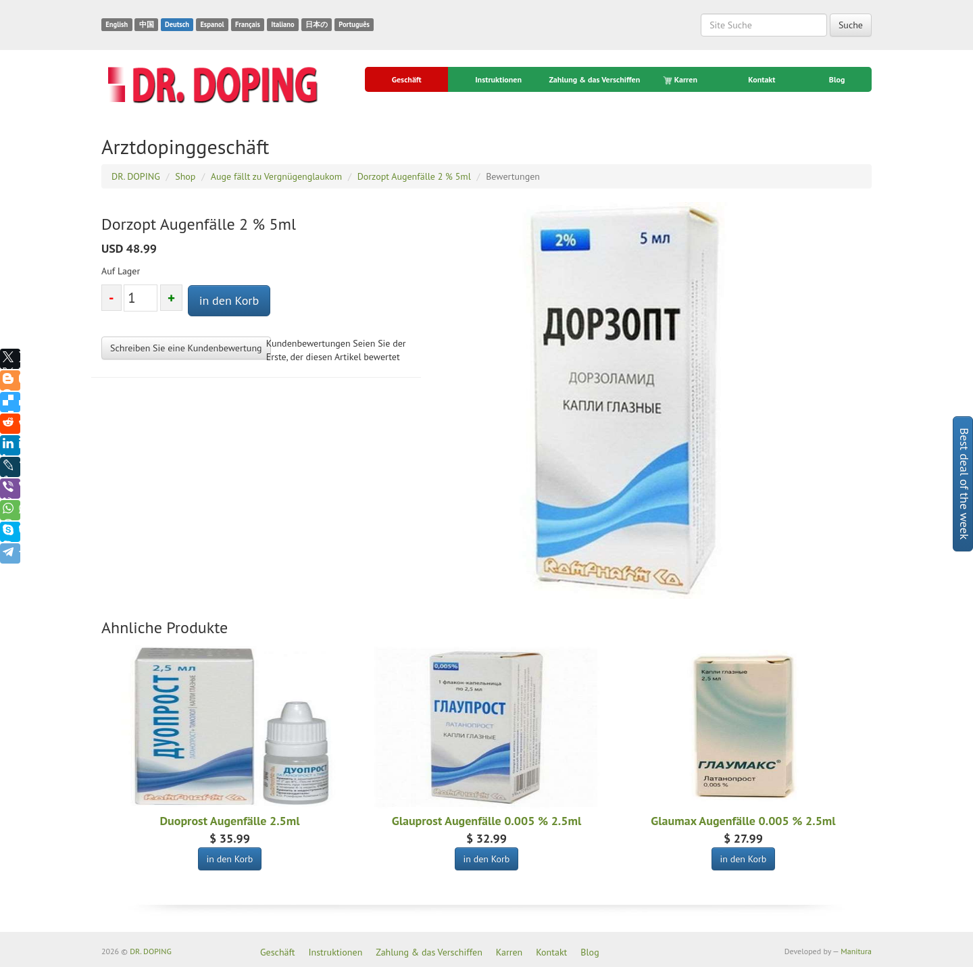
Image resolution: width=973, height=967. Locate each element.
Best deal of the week (964, 484)
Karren (681, 79)
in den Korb (229, 300)
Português (354, 24)
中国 (146, 24)
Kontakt (761, 79)
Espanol (212, 24)
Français (247, 24)
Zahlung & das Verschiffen (594, 79)
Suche (851, 25)
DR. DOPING (151, 951)
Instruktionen (498, 79)
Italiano (282, 24)
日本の (316, 24)
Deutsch (177, 24)
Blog (837, 79)
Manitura (856, 951)
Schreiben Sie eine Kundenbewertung (186, 348)
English (116, 24)
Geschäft (407, 79)
